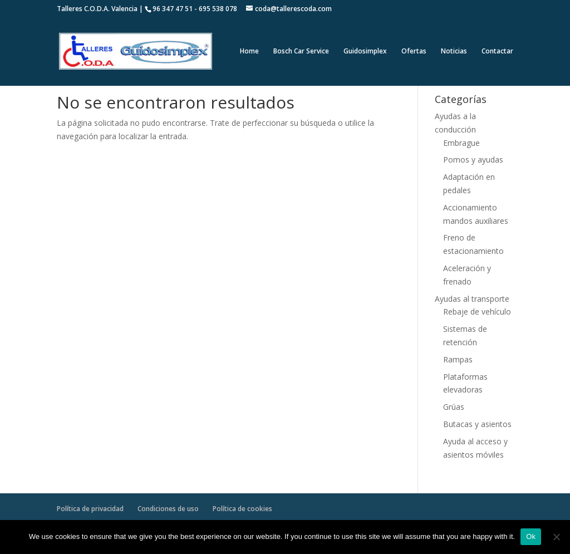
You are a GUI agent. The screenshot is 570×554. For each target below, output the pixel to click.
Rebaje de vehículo (477, 311)
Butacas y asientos (477, 424)
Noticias (454, 51)
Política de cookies (242, 508)
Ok (530, 536)
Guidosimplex (365, 51)
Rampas (458, 359)
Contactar (497, 51)
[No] (556, 536)
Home (249, 51)
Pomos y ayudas (473, 159)
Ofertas (413, 51)
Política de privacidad (90, 508)
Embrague (461, 143)
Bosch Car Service (301, 51)
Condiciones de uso (168, 508)
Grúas (453, 406)
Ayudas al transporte (472, 298)
